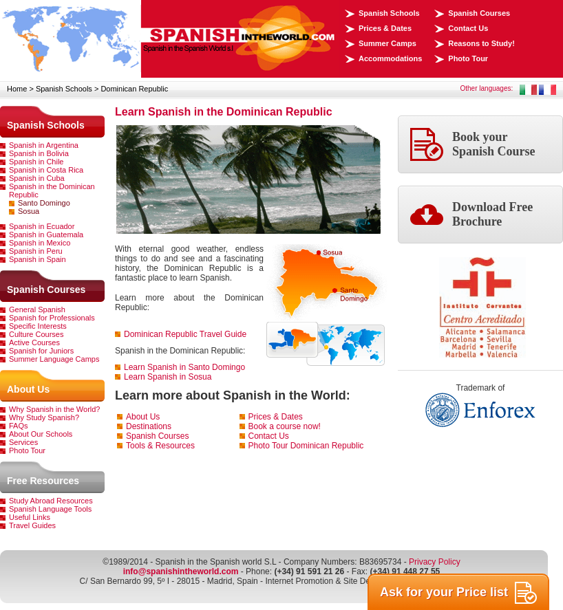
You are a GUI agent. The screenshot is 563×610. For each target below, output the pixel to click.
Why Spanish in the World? (54, 409)
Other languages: (486, 88)
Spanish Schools (389, 13)
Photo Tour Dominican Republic (306, 445)
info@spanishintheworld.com (181, 571)
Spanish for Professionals (52, 318)
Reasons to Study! (481, 43)
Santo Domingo (44, 203)
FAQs (18, 426)
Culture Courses (36, 334)
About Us (28, 389)
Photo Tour (468, 58)
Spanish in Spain (37, 259)
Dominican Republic (134, 89)
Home (17, 89)
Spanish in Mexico (39, 243)
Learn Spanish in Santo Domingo (184, 367)
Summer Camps (387, 43)
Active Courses (34, 342)
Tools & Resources (160, 445)
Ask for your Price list (458, 593)
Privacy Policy (434, 562)
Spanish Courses (479, 13)
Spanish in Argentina (43, 145)
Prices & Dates (385, 28)
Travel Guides (32, 525)
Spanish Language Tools (50, 509)
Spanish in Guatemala (46, 234)
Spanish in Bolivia (39, 153)
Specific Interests (38, 326)
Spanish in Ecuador (41, 226)
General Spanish (37, 309)
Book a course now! (284, 426)
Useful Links (29, 517)
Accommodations (390, 58)
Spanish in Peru (36, 251)
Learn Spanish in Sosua (167, 377)
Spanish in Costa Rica (46, 170)
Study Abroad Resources (51, 501)
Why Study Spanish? (44, 417)
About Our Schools (40, 434)
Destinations (148, 426)
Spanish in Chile (36, 161)
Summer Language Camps (54, 359)
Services (23, 442)
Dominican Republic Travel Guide (185, 334)
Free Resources (43, 480)
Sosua (28, 211)
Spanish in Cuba (37, 178)
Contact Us (468, 28)
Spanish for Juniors (41, 351)
